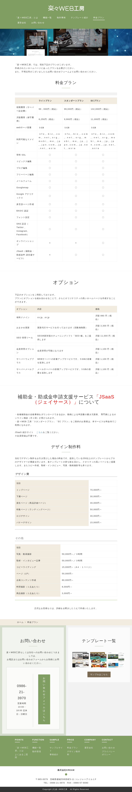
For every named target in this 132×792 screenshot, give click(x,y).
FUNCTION (38, 740)
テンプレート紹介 (79, 17)
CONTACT (107, 740)
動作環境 (36, 751)
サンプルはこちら (99, 674)
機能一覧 (47, 17)
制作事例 (61, 17)
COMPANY (90, 740)
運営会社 (21, 23)
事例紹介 (54, 754)
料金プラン (98, 17)
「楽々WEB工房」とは (26, 17)
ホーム (20, 622)
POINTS (19, 740)
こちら (39, 432)
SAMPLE (54, 740)
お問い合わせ (37, 23)
